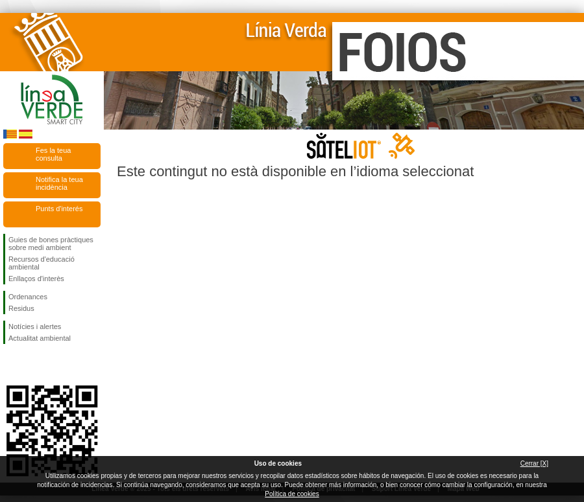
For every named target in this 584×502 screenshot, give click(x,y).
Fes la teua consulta (53, 154)
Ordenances (27, 297)
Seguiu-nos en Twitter (32, 364)
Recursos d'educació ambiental (41, 263)
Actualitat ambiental (39, 338)
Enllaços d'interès (36, 278)
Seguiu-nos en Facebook (11, 364)
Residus (21, 308)
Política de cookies (292, 493)
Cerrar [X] (534, 463)
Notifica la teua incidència (59, 183)
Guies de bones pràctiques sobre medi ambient (50, 243)
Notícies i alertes (34, 326)
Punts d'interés (59, 208)
